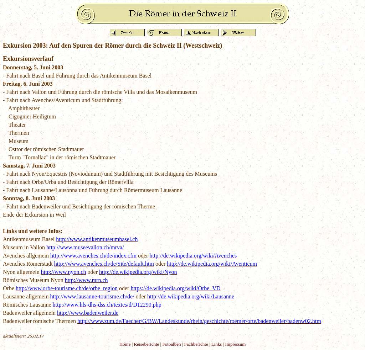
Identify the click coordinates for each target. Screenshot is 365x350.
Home (125, 344)
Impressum (235, 344)
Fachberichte (196, 344)
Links (216, 344)
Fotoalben (171, 344)
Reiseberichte (146, 344)
